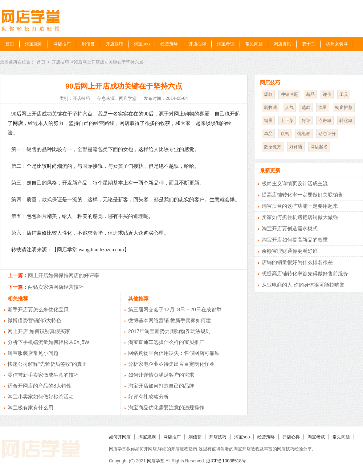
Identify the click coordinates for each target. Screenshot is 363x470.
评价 (327, 94)
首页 (9, 43)
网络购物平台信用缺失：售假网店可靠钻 (174, 353)
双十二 (308, 43)
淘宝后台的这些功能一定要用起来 (300, 206)
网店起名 (319, 146)
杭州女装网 (337, 43)
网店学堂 (155, 460)
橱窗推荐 (343, 107)
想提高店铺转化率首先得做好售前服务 (305, 273)
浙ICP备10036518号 (226, 460)
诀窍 (285, 133)
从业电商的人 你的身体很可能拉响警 (303, 285)
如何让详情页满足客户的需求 (161, 375)
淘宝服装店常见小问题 (33, 353)
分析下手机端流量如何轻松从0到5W (48, 342)
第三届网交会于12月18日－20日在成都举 (174, 309)
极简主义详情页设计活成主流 (295, 183)
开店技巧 (114, 43)
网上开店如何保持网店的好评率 (63, 275)
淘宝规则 (33, 43)
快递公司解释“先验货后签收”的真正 (47, 364)
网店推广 (62, 43)
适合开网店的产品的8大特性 (40, 386)
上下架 (287, 120)
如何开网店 (120, 436)
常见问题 (254, 43)
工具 (343, 94)
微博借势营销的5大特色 (34, 320)
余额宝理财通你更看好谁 (290, 251)
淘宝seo (142, 43)
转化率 (345, 120)
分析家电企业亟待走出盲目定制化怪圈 (171, 364)
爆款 (268, 94)
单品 (268, 133)
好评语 (295, 146)
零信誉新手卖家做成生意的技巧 (43, 375)
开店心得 (197, 43)
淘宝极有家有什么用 (30, 407)
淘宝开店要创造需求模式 (290, 228)
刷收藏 (270, 107)
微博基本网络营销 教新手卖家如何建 (169, 320)
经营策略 (169, 43)
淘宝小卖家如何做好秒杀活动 (41, 397)
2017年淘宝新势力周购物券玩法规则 (169, 331)
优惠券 (303, 133)
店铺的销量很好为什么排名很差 (297, 262)
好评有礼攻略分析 (148, 397)
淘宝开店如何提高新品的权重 (295, 240)
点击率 (324, 120)
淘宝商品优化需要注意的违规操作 (166, 407)
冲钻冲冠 (289, 94)
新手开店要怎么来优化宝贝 (38, 309)
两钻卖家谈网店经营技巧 (56, 287)
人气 (289, 107)
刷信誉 (88, 43)
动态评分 (327, 133)
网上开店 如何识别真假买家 (39, 331)
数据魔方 (272, 146)
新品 (310, 94)
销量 (268, 120)
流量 (322, 107)
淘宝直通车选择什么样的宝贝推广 (166, 342)
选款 (306, 107)
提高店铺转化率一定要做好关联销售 (302, 195)
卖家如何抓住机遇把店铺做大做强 (300, 217)
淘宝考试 (225, 43)
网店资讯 (282, 43)
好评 (306, 120)
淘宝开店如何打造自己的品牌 (161, 386)
